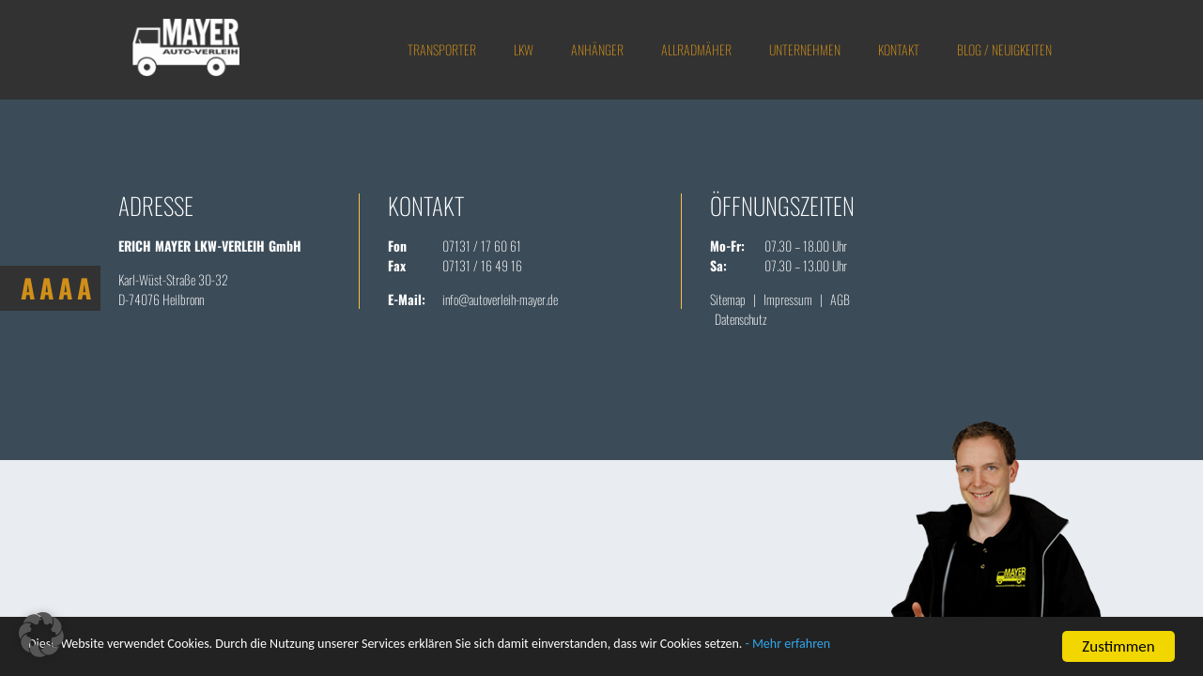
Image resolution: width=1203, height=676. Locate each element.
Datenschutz (741, 319)
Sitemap (728, 299)
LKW (523, 49)
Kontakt (898, 49)
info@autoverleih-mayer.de (500, 299)
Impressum (787, 299)
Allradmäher (696, 49)
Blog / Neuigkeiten (1004, 49)
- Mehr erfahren (950, 647)
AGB (840, 299)
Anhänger (597, 49)
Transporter (442, 49)
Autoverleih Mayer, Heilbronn (190, 50)
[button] (41, 634)
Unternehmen (805, 49)
